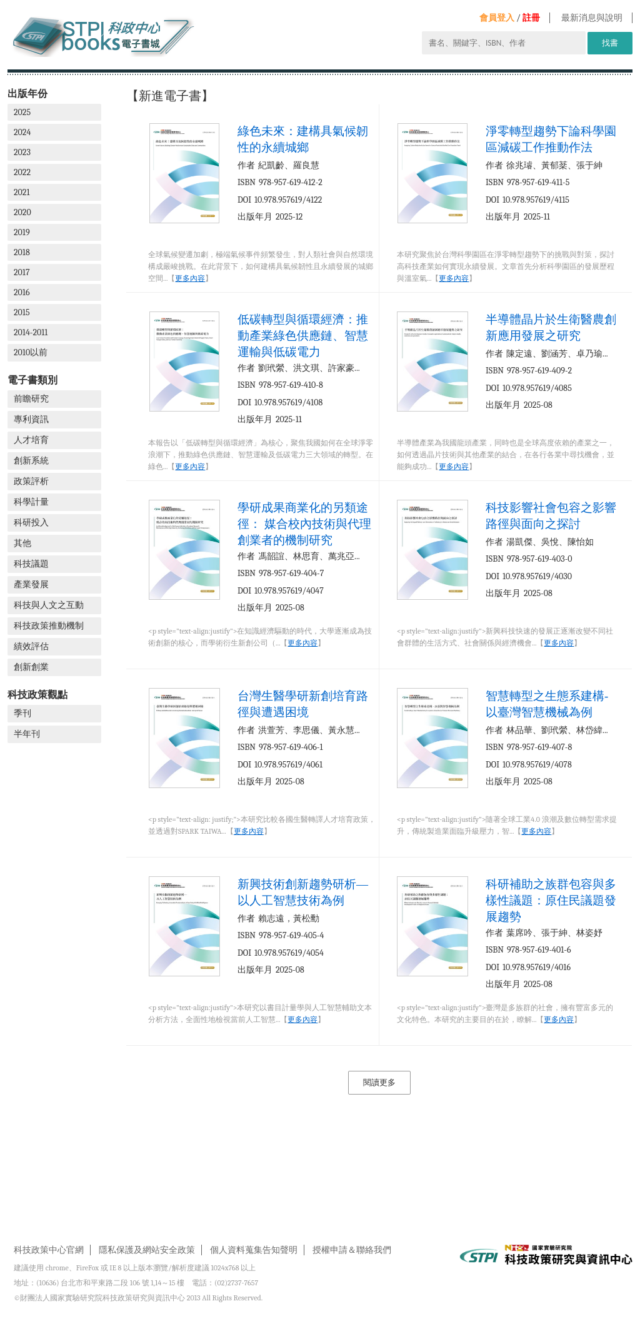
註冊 (531, 18)
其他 (22, 543)
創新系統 (31, 460)
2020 (22, 212)
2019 (22, 232)
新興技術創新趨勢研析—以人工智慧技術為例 (303, 892)
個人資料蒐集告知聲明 (254, 1250)
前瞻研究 (31, 398)
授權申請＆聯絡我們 (351, 1250)
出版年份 (28, 93)
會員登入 (496, 18)
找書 (610, 43)
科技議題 (31, 564)
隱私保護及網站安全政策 (147, 1250)
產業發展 (31, 584)
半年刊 (27, 734)
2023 (22, 152)
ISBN (247, 182)
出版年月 (255, 216)
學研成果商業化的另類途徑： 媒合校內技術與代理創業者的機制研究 (304, 524)
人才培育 (31, 440)
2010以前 (31, 352)
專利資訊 (31, 419)
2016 (22, 292)
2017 (22, 272)
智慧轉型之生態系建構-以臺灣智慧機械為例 (547, 704)
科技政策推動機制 (49, 625)
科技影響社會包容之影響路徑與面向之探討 (551, 515)
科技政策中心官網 (49, 1250)
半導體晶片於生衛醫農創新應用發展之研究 (551, 327)
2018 (22, 252)
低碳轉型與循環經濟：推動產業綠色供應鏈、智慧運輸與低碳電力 (303, 335)
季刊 (22, 713)
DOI (244, 200)
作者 (246, 165)
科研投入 (31, 522)
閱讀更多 (379, 1082)
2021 (22, 192)
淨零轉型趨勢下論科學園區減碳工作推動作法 (551, 139)
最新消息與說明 (591, 18)
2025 (22, 112)
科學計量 (31, 502)
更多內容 (190, 278)
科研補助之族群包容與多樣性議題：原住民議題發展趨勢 (551, 900)
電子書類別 (33, 380)
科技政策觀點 (38, 694)
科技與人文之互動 (49, 605)
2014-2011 (31, 332)
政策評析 (31, 481)
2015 (22, 312)
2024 (22, 132)
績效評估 (31, 646)
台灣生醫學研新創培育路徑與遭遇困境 (303, 704)
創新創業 (31, 667)
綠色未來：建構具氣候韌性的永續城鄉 (303, 139)
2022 (22, 172)
